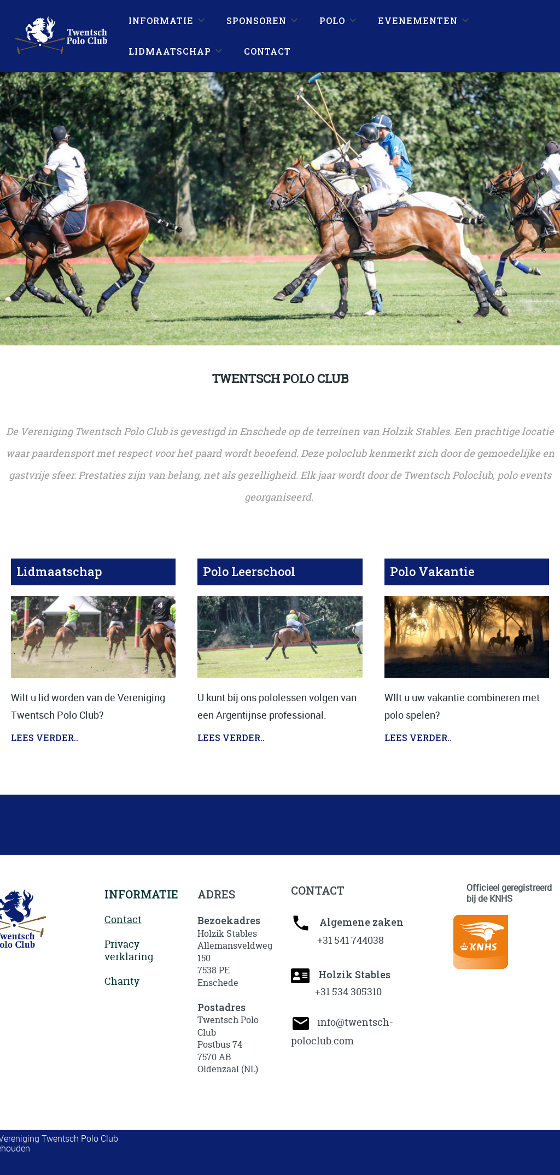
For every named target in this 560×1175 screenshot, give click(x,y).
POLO (332, 20)
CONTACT (267, 51)
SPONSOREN (256, 20)
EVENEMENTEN (418, 20)
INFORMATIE (161, 20)
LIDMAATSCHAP (170, 51)
